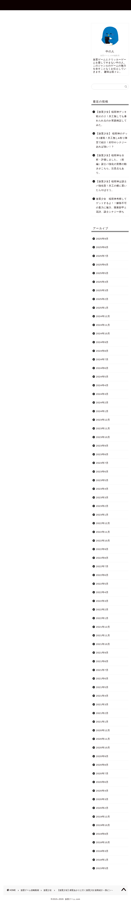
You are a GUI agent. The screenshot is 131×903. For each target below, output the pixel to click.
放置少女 (7, 28)
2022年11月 (103, 532)
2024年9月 (102, 342)
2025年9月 (102, 238)
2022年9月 (102, 549)
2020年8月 (102, 765)
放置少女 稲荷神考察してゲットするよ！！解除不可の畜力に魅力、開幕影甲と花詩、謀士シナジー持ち (111, 205)
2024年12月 (103, 316)
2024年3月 (102, 394)
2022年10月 (103, 540)
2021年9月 (102, 652)
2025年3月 (102, 290)
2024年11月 (103, 325)
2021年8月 (102, 661)
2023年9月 (102, 445)
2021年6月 (102, 678)
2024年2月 (102, 402)
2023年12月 (103, 420)
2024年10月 (103, 333)
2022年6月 (102, 575)
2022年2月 (102, 609)
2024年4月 (102, 385)
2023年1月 (102, 514)
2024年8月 (102, 351)
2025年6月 (102, 264)
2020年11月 (103, 739)
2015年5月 (102, 868)
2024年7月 (102, 359)
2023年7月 (102, 463)
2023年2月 (102, 506)
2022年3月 (102, 601)
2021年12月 (103, 627)
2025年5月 (102, 273)
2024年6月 (102, 368)
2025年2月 (102, 299)
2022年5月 (102, 584)
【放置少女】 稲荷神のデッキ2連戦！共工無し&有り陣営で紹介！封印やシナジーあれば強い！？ (112, 140)
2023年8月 (102, 454)
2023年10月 (103, 437)
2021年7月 (102, 670)
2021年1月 (102, 721)
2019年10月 (103, 825)
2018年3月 (102, 851)
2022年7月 (102, 566)
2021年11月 (103, 635)
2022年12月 (103, 523)
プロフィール (46, 14)
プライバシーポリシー (96, 14)
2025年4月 (102, 282)
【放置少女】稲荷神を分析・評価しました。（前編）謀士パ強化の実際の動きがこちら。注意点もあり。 (111, 164)
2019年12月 (103, 816)
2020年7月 (102, 773)
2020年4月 (102, 790)
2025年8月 (102, 247)
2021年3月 (102, 704)
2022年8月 (102, 558)
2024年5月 (102, 376)
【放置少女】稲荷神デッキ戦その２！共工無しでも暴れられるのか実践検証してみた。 (111, 118)
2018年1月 (102, 860)
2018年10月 (103, 842)
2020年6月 (102, 782)
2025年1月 (102, 308)
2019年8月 (102, 834)
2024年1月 (102, 411)
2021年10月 (103, 644)
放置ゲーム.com (65, 5)
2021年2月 (102, 713)
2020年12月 (103, 730)
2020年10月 (103, 747)
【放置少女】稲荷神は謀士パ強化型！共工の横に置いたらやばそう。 (111, 185)
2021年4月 (102, 696)
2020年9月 (102, 756)
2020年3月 (102, 799)
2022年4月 (102, 592)
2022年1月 (102, 618)
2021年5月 (102, 687)
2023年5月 (102, 480)
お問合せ (68, 14)
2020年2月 (102, 808)
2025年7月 (102, 256)
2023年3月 (102, 497)
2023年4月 (102, 489)
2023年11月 (103, 428)
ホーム (25, 14)
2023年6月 (102, 471)
